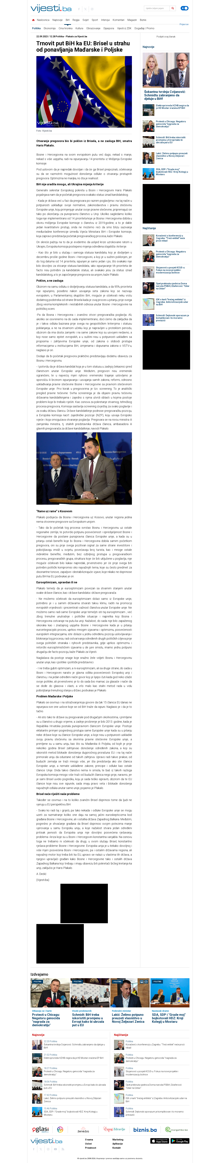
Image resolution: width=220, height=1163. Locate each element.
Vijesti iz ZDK (124, 28)
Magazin (132, 19)
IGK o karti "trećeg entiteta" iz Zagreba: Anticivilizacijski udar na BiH (172, 302)
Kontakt (116, 1148)
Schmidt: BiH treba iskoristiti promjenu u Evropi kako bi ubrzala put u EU (171, 140)
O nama (89, 1139)
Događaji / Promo (144, 28)
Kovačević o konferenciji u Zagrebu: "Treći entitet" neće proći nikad (170, 238)
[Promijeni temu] (185, 8)
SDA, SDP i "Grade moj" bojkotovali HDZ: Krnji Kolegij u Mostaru (172, 172)
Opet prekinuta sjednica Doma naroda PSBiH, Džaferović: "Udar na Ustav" (172, 286)
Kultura (79, 28)
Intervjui (105, 19)
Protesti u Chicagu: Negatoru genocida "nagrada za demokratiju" (171, 124)
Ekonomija (50, 28)
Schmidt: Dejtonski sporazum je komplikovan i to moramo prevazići (172, 318)
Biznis (143, 19)
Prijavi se (184, 24)
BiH (67, 19)
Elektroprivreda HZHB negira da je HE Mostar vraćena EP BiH (172, 106)
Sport (95, 19)
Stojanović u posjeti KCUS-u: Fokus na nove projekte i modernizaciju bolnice (170, 270)
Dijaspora (109, 28)
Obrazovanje (93, 28)
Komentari (118, 19)
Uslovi (88, 1143)
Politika (36, 28)
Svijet (86, 19)
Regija (76, 19)
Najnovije (58, 19)
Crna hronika (65, 28)
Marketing (117, 1139)
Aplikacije (117, 1143)
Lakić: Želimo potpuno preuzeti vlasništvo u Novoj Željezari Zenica (172, 156)
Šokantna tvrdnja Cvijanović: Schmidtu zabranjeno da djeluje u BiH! (165, 95)
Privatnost (90, 1148)
